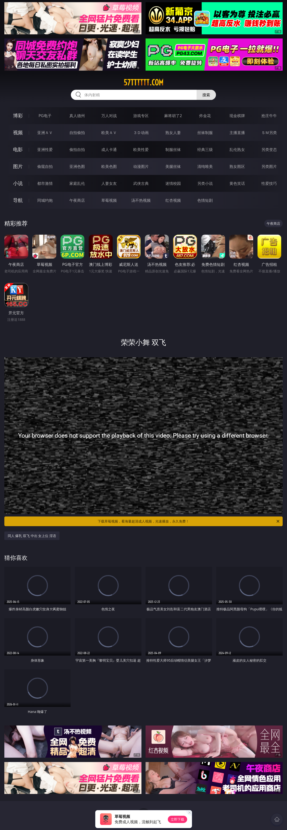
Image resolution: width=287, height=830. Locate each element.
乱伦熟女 (237, 149)
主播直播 (237, 132)
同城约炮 (45, 200)
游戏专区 (141, 115)
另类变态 (269, 149)
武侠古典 (141, 183)
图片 (18, 166)
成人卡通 (109, 149)
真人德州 (77, 115)
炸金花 (205, 115)
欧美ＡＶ (109, 132)
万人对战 (109, 115)
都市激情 (45, 183)
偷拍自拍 (77, 149)
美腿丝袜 (173, 166)
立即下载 (177, 819)
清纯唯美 (205, 166)
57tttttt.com (143, 82)
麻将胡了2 (173, 115)
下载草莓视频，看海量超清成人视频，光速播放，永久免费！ (189, 521)
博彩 (18, 115)
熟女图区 (237, 166)
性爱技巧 (269, 183)
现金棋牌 (237, 115)
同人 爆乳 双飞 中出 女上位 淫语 (32, 535)
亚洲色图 (77, 166)
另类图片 (269, 166)
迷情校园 (173, 183)
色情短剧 (205, 200)
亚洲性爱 (45, 149)
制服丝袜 (173, 149)
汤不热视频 (141, 200)
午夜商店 (77, 200)
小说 (18, 183)
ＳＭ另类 (269, 132)
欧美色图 (109, 166)
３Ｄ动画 (141, 132)
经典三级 (205, 149)
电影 (18, 149)
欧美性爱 (141, 149)
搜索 (206, 94)
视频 (18, 132)
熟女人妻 (173, 132)
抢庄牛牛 (269, 115)
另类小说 (205, 183)
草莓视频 (109, 200)
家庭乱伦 (77, 183)
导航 (18, 200)
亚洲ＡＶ (45, 132)
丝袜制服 (205, 132)
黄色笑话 (237, 183)
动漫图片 (141, 166)
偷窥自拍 (45, 166)
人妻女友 (109, 183)
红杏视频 (173, 200)
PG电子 (44, 115)
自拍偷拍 (77, 132)
